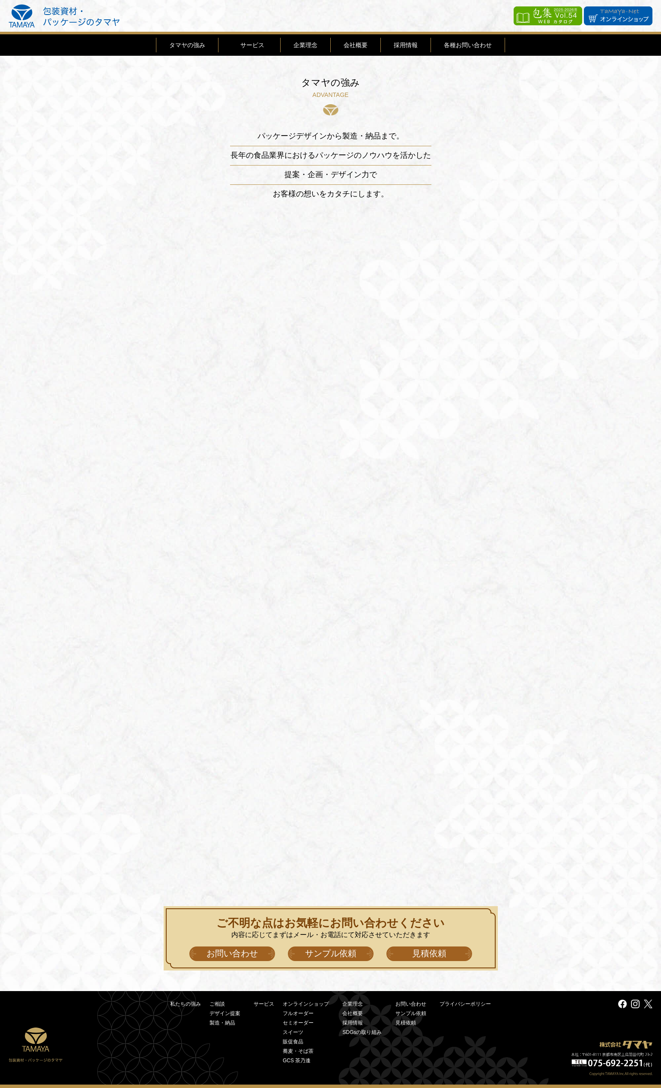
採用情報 (406, 45)
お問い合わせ (232, 953)
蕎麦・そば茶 (298, 1051)
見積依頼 (429, 953)
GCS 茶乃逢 (297, 1060)
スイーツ (293, 1032)
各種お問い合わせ (468, 45)
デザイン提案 (224, 1013)
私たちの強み (185, 1004)
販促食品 (293, 1041)
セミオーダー (298, 1022)
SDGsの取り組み (362, 1032)
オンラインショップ (306, 1004)
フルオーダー (298, 1013)
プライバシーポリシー (465, 1004)
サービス (252, 45)
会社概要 (356, 45)
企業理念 (305, 45)
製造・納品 (222, 1022)
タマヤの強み (187, 45)
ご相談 (217, 1004)
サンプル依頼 (330, 953)
